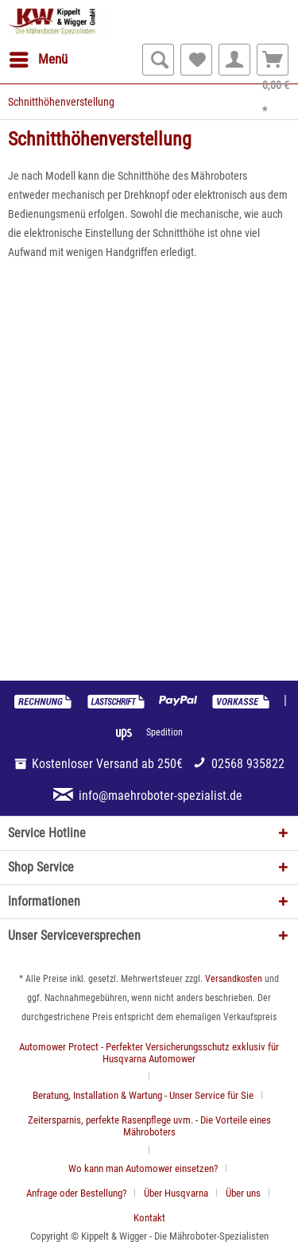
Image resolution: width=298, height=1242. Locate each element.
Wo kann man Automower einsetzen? (143, 1168)
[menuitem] (37, 60)
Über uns (243, 1193)
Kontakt (149, 1218)
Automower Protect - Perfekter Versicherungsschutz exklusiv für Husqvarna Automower (149, 1053)
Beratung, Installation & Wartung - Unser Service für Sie (143, 1095)
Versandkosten (233, 978)
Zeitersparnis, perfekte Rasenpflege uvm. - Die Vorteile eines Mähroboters (149, 1126)
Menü (39, 57)
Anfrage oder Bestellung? (76, 1193)
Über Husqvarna (176, 1193)
